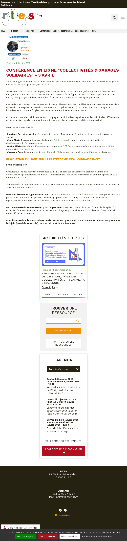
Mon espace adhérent (23, 528)
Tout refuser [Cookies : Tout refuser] (48, 536)
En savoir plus (48, 287)
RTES (3, 30)
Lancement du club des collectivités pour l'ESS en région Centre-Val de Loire (62, 410)
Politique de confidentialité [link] (97, 536)
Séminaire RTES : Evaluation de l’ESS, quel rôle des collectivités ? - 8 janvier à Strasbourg (63, 278)
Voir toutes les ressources (63, 343)
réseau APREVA (63, 146)
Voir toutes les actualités (63, 294)
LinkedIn (60, 510)
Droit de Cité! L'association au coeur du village (62, 430)
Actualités (30, 30)
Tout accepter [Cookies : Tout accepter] (26, 536)
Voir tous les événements (63, 441)
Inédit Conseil (47, 152)
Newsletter (64, 515)
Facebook (65, 510)
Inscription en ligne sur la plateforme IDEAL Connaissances (53, 159)
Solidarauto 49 (61, 140)
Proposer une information (63, 449)
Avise (56, 134)
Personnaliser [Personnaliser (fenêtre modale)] (70, 536)
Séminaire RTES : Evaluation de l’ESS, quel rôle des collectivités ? (63, 390)
